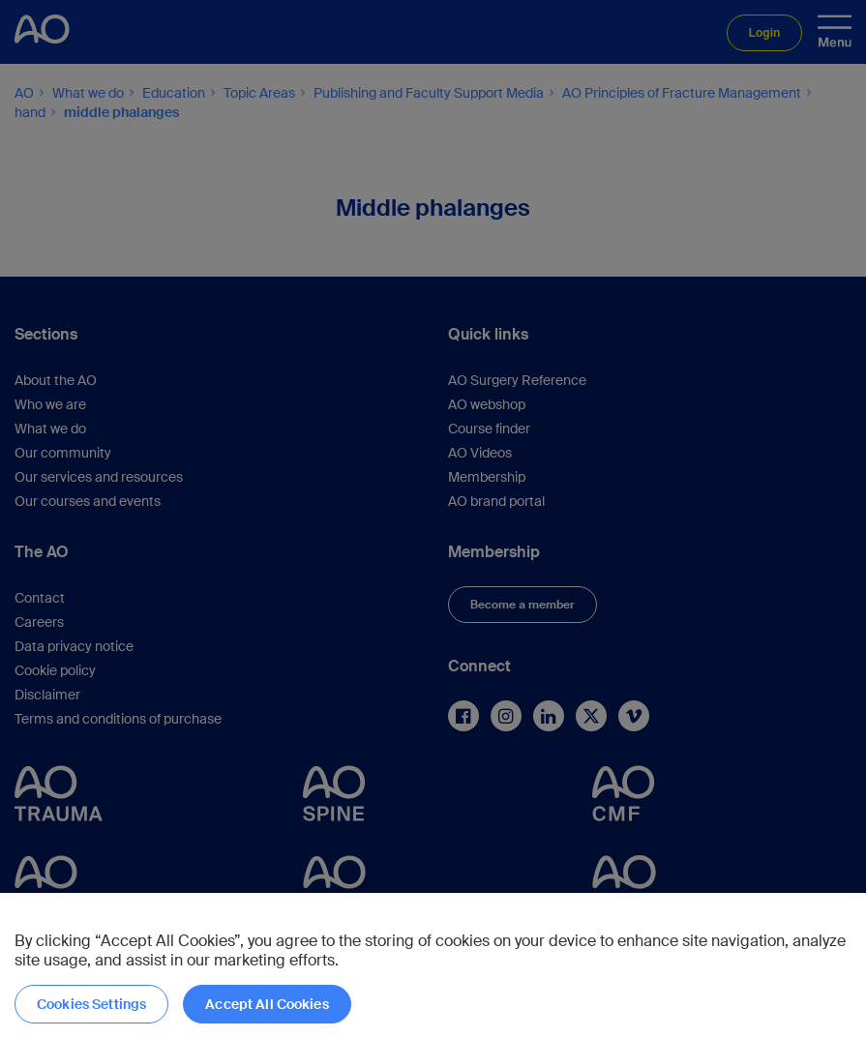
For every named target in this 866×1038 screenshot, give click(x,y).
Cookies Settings (91, 1004)
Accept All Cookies (267, 1004)
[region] (433, 965)
